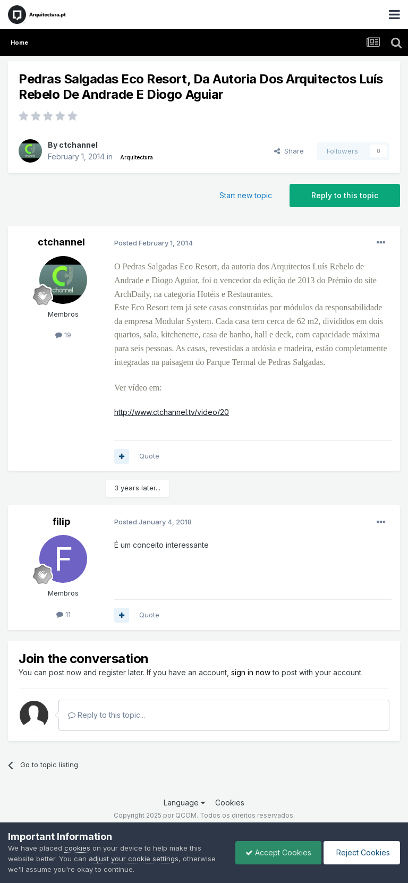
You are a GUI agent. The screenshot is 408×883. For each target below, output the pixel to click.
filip (61, 521)
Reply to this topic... (106, 714)
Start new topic (245, 195)
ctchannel (78, 144)
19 (63, 334)
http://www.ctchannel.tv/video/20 (171, 412)
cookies (77, 848)
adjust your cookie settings (133, 858)
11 (63, 614)
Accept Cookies (276, 852)
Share (289, 151)
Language (184, 802)
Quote (149, 456)
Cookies (229, 802)
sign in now (250, 672)
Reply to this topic (344, 195)
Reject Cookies (361, 852)
